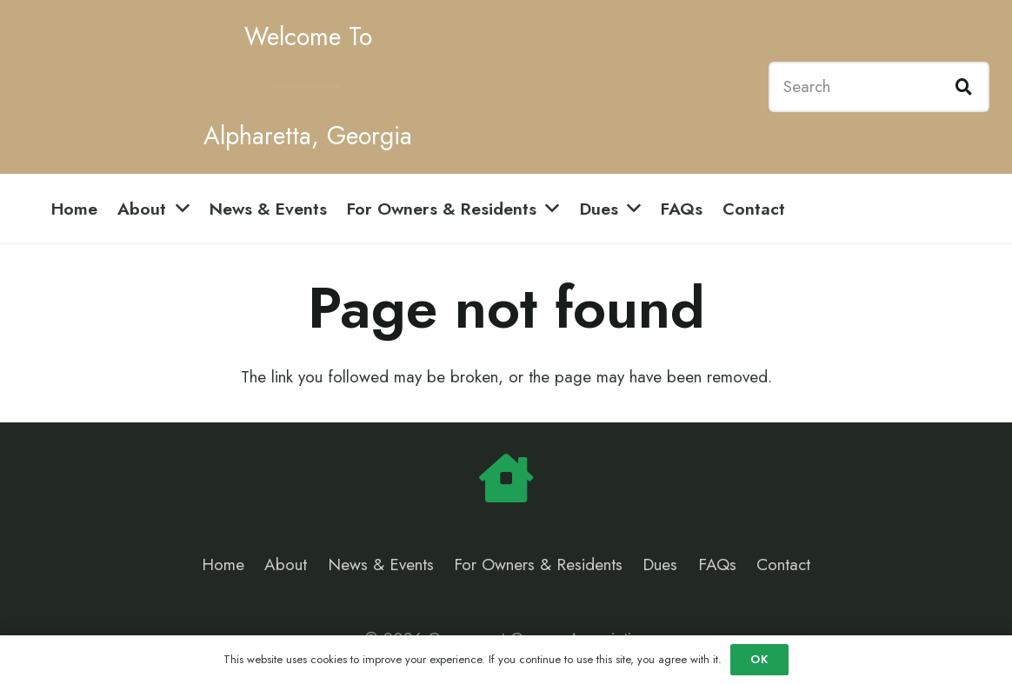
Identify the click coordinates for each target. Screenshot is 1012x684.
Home (223, 564)
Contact (783, 564)
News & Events (381, 564)
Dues (659, 564)
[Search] (879, 86)
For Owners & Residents (538, 564)
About (285, 564)
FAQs (717, 564)
